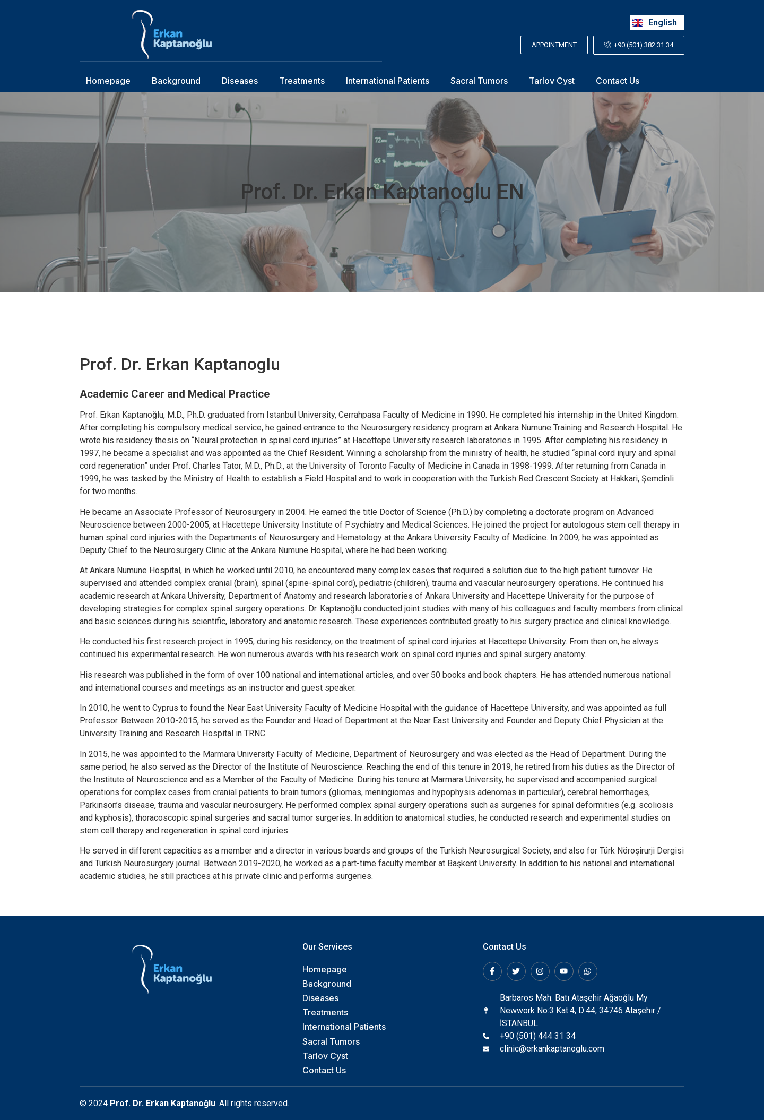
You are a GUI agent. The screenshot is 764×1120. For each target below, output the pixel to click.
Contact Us (617, 80)
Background (176, 80)
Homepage (108, 80)
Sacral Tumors (479, 80)
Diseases (240, 80)
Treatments (302, 80)
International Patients (387, 80)
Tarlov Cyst (552, 80)
